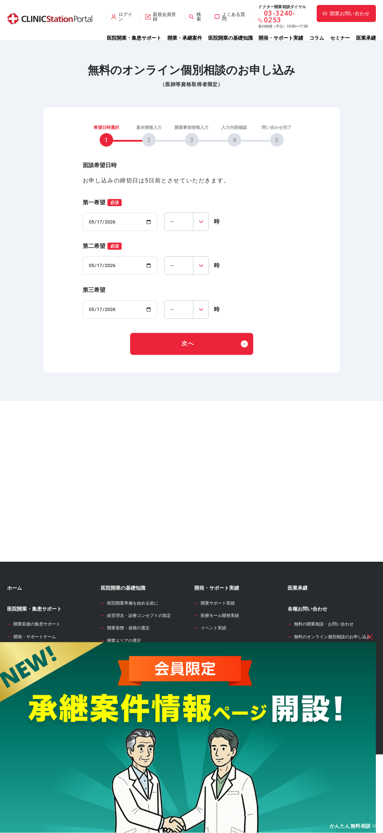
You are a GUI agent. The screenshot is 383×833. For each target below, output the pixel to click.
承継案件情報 (22, 723)
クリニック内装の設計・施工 (134, 742)
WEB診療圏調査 (211, 688)
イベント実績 (213, 667)
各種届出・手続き (124, 767)
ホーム (14, 627)
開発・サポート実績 (281, 38)
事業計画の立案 (122, 717)
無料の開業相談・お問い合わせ (324, 663)
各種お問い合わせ (307, 648)
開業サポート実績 (218, 642)
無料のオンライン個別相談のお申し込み (332, 676)
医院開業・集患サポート (134, 38)
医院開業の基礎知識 (230, 38)
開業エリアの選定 (124, 680)
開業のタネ (206, 729)
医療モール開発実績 (220, 654)
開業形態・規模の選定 (128, 667)
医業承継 (366, 38)
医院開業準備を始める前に (132, 642)
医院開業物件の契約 (126, 729)
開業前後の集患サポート (36, 663)
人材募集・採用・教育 (128, 754)
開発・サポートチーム (34, 676)
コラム (316, 38)
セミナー (340, 38)
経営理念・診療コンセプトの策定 (139, 654)
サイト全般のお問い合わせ (319, 688)
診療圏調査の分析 (124, 692)
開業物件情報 (22, 696)
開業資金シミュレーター (221, 709)
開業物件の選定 (122, 704)
